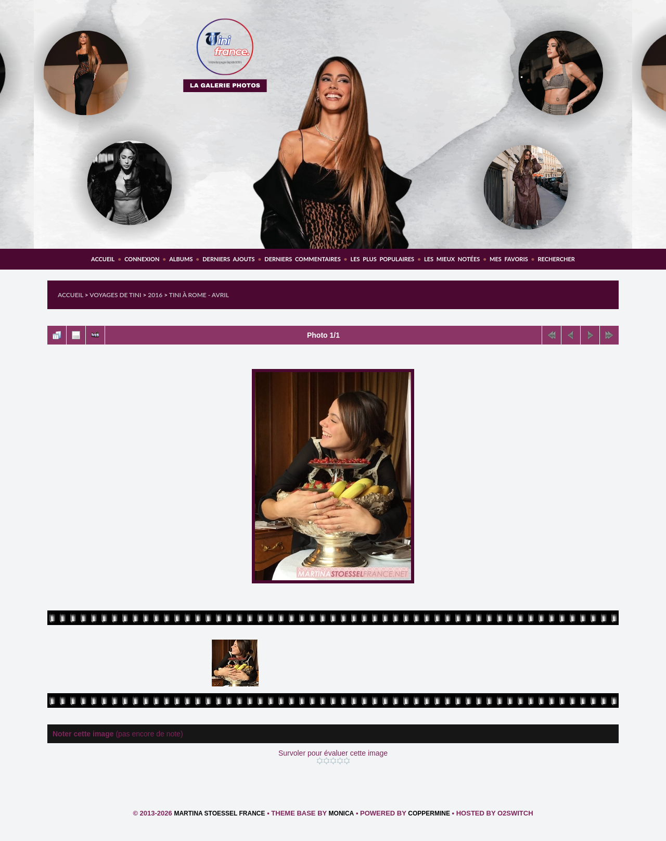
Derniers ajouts (228, 259)
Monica (341, 813)
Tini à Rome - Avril (199, 295)
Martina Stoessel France (219, 813)
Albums (181, 259)
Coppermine (429, 813)
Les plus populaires (382, 259)
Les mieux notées (452, 259)
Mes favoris (509, 259)
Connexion (141, 259)
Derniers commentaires (302, 259)
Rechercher (556, 259)
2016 (155, 295)
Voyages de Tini (115, 295)
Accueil (102, 259)
